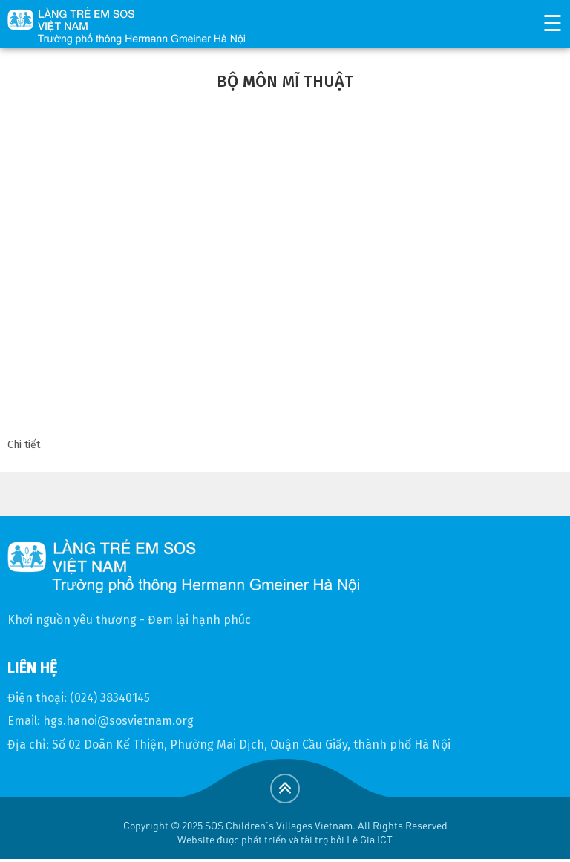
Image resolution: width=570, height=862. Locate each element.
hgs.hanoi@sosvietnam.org (118, 721)
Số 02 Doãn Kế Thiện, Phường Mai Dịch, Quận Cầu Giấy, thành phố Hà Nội (251, 744)
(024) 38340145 (110, 698)
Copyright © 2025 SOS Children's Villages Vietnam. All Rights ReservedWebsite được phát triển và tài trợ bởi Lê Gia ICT (285, 832)
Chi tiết (23, 444)
